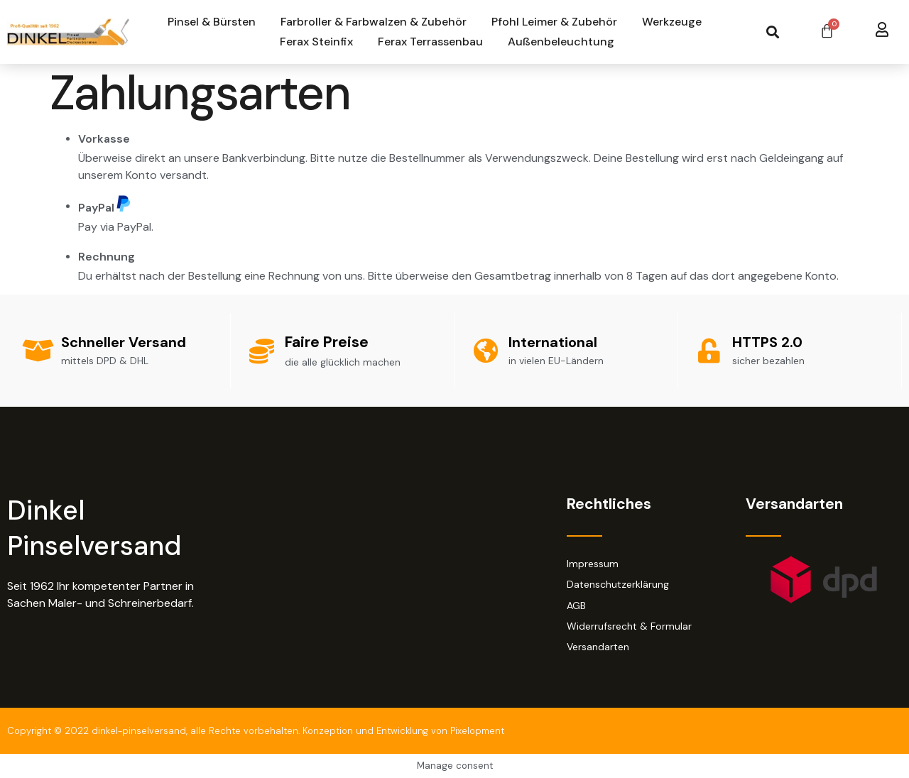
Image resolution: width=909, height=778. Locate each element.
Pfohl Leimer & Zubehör (554, 21)
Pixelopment (477, 731)
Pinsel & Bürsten (212, 21)
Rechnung (106, 256)
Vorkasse (104, 138)
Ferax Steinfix (316, 41)
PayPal (104, 204)
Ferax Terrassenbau (430, 41)
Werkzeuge (672, 21)
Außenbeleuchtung (561, 41)
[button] (772, 32)
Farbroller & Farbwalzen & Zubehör (374, 21)
